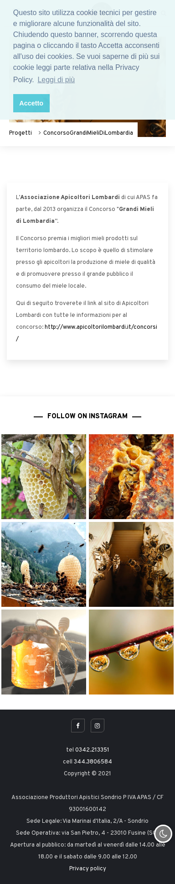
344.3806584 (93, 762)
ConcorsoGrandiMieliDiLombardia (88, 133)
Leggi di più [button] (56, 80)
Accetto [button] (31, 103)
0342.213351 (92, 750)
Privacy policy (87, 869)
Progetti (20, 133)
